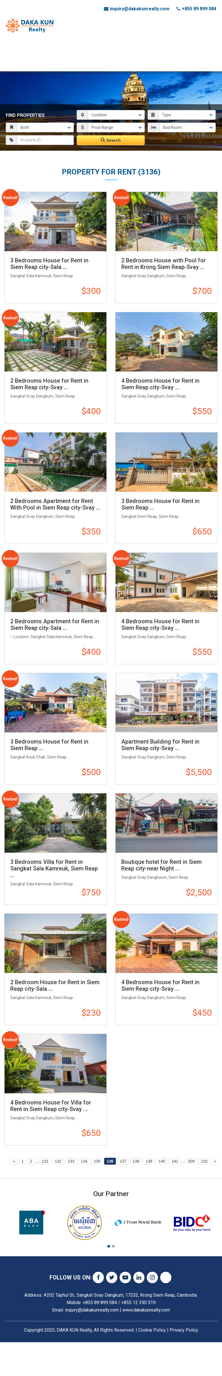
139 (149, 1161)
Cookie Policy (152, 1330)
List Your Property (149, 44)
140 (161, 1161)
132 (58, 1161)
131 (45, 1161)
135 (97, 1161)
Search (110, 140)
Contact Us (24, 62)
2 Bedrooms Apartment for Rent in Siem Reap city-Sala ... (54, 624)
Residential (93, 44)
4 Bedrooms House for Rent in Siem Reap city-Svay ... (160, 384)
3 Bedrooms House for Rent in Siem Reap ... (160, 504)
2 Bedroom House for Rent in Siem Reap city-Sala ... (55, 985)
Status (34, 44)
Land (116, 44)
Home (16, 44)
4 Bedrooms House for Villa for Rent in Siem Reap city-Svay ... (50, 1105)
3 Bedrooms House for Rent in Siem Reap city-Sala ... (49, 263)
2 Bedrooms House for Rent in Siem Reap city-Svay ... (49, 384)
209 (191, 1161)
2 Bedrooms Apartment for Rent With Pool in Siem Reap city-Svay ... (55, 504)
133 (71, 1161)
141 (175, 1161)
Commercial (61, 44)
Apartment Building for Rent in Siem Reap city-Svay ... (160, 745)
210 (204, 1161)
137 (123, 1161)
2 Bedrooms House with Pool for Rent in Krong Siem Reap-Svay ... (163, 263)
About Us (186, 44)
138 (136, 1161)
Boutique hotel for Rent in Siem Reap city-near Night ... (161, 865)
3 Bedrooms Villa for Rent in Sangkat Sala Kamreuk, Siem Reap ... (54, 868)
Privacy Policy (184, 1330)
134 (84, 1161)
